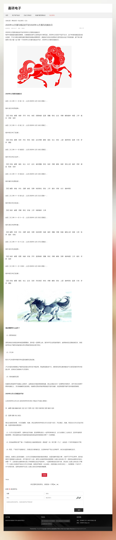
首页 (7, 15)
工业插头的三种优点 (47, 523)
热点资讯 (52, 15)
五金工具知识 (27, 15)
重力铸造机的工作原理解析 (48, 521)
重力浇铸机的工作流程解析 (62, 521)
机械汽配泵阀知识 (40, 15)
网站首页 (14, 20)
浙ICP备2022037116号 (80, 528)
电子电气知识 (16, 15)
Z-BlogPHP (38, 528)
